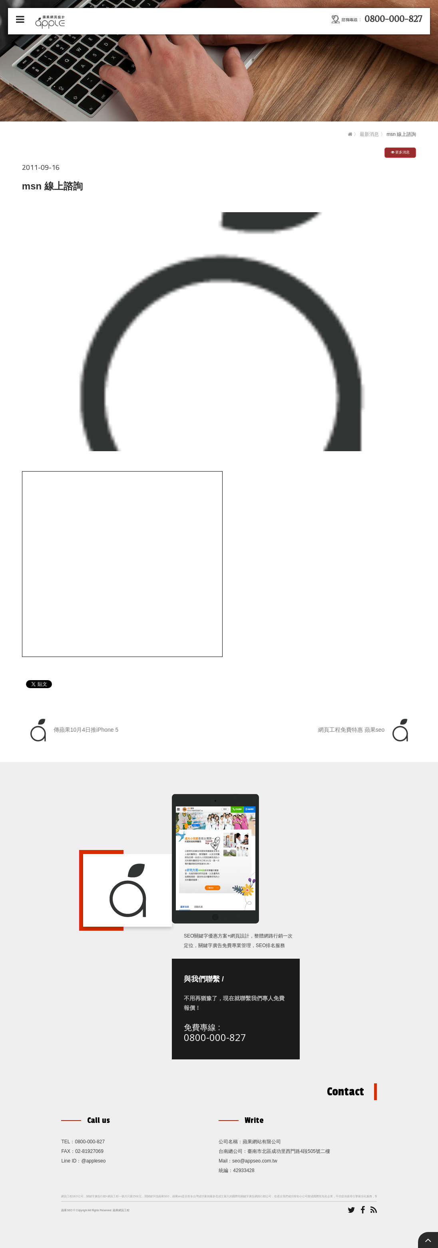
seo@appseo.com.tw (254, 1161)
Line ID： (71, 1161)
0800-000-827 (215, 1037)
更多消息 (400, 152)
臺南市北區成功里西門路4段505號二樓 (288, 1151)
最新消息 (369, 134)
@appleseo (93, 1161)
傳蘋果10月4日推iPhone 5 (72, 730)
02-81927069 (89, 1151)
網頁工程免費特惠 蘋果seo (365, 730)
